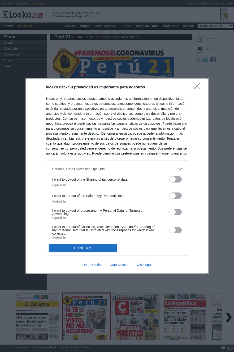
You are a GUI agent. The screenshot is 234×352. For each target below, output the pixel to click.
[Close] (198, 87)
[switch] (175, 179)
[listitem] (117, 168)
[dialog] (117, 176)
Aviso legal (144, 265)
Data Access (119, 265)
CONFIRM (83, 248)
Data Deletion (92, 265)
